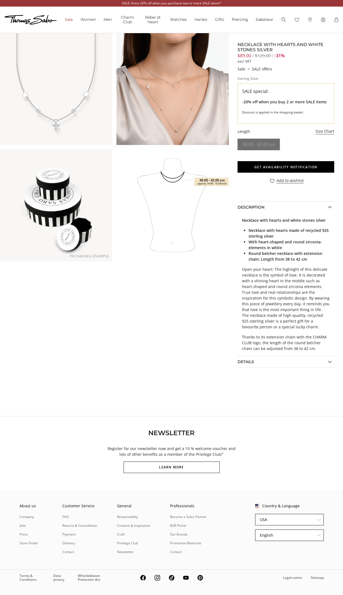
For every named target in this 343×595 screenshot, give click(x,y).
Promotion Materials (185, 543)
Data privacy (58, 577)
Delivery (68, 543)
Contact (68, 552)
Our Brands (179, 534)
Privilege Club (127, 543)
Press (23, 534)
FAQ (65, 516)
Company (26, 516)
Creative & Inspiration (133, 525)
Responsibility (127, 516)
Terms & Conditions (28, 577)
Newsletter (125, 552)
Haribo (200, 19)
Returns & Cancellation (79, 525)
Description (251, 207)
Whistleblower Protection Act (89, 577)
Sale (69, 19)
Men (108, 19)
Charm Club (127, 19)
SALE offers (262, 69)
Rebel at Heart (153, 19)
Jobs (22, 525)
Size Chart (325, 131)
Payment (69, 534)
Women (88, 19)
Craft (121, 534)
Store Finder (28, 543)
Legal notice (292, 577)
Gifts (219, 19)
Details (246, 361)
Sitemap (317, 577)
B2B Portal (178, 525)
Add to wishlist (290, 180)
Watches (178, 19)
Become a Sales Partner (188, 516)
